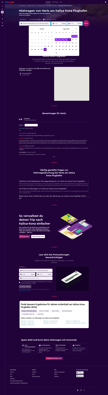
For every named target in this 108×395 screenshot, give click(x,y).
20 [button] (32, 46)
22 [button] (38, 46)
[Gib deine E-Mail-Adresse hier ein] (39, 278)
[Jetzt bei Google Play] (84, 372)
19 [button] (51, 42)
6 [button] (66, 39)
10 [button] (45, 39)
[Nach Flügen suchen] (2, 6)
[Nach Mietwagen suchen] (2, 12)
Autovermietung (24, 5)
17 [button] (45, 42)
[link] (26, 236)
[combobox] (25, 19)
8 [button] (38, 39)
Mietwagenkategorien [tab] (69, 310)
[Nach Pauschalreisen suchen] (2, 15)
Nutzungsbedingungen (45, 289)
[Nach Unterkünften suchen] (2, 9)
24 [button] (45, 46)
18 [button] (48, 42)
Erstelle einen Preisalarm (80, 349)
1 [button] (38, 36)
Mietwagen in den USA (33, 5)
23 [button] (41, 46)
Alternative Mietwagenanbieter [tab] (31, 310)
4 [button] (48, 36)
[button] (2, 2)
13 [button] (31, 42)
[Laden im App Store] (84, 376)
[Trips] (2, 19)
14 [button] (35, 42)
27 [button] (32, 49)
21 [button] (35, 46)
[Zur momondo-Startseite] (9, 2)
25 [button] (48, 46)
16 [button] (41, 42)
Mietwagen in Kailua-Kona (54, 5)
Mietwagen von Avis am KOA (29, 321)
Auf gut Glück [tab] (42, 314)
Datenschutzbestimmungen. (26, 290)
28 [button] (35, 49)
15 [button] (38, 42)
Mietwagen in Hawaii (43, 5)
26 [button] (51, 46)
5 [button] (51, 36)
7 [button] (69, 39)
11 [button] (48, 39)
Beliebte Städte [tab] (57, 310)
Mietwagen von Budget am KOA (75, 321)
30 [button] (41, 49)
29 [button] (38, 49)
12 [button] (51, 39)
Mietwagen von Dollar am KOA (30, 324)
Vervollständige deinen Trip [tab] (30, 314)
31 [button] (45, 49)
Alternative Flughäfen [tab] (46, 310)
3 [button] (56, 39)
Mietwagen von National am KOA (52, 321)
